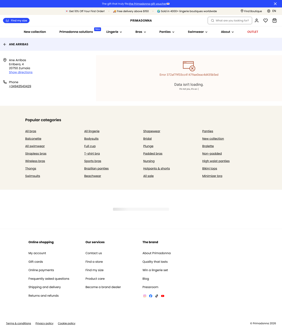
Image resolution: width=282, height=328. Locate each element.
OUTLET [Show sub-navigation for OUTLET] (252, 32)
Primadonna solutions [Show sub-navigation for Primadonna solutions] (79, 30)
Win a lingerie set (155, 270)
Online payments (41, 270)
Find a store (94, 262)
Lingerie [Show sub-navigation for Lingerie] (114, 32)
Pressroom (150, 287)
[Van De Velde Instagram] (144, 296)
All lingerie (92, 131)
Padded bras (152, 153)
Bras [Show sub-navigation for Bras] (140, 32)
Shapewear (151, 131)
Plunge (148, 146)
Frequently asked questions (49, 279)
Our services (95, 242)
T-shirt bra (92, 153)
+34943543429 (20, 86)
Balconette (33, 138)
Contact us (94, 253)
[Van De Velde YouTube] (162, 296)
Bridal (147, 138)
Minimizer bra (212, 176)
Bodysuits (91, 138)
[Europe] (272, 11)
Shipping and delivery (45, 287)
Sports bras (92, 161)
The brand (150, 242)
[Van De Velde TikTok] (156, 296)
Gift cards (36, 262)
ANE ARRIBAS (15, 44)
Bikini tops (209, 168)
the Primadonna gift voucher (147, 4)
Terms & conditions (18, 323)
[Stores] (251, 11)
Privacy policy (44, 323)
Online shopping (41, 242)
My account (37, 253)
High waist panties (216, 161)
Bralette (208, 146)
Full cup (90, 146)
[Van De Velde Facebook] (150, 296)
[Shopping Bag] (274, 20)
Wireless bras (35, 161)
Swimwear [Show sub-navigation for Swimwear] (197, 32)
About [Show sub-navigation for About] (227, 32)
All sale (148, 176)
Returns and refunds (44, 296)
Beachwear (92, 176)
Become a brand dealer (103, 287)
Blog (145, 279)
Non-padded (212, 153)
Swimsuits (32, 176)
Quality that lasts (155, 262)
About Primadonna (156, 253)
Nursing (149, 161)
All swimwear (35, 146)
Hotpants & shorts (156, 168)
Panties (207, 131)
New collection (35, 32)
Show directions (20, 72)
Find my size (16, 21)
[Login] (256, 20)
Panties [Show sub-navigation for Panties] (166, 32)
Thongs (30, 168)
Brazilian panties (96, 168)
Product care (95, 279)
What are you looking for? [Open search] (230, 20)
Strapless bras (36, 153)
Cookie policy (66, 323)
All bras (30, 131)
